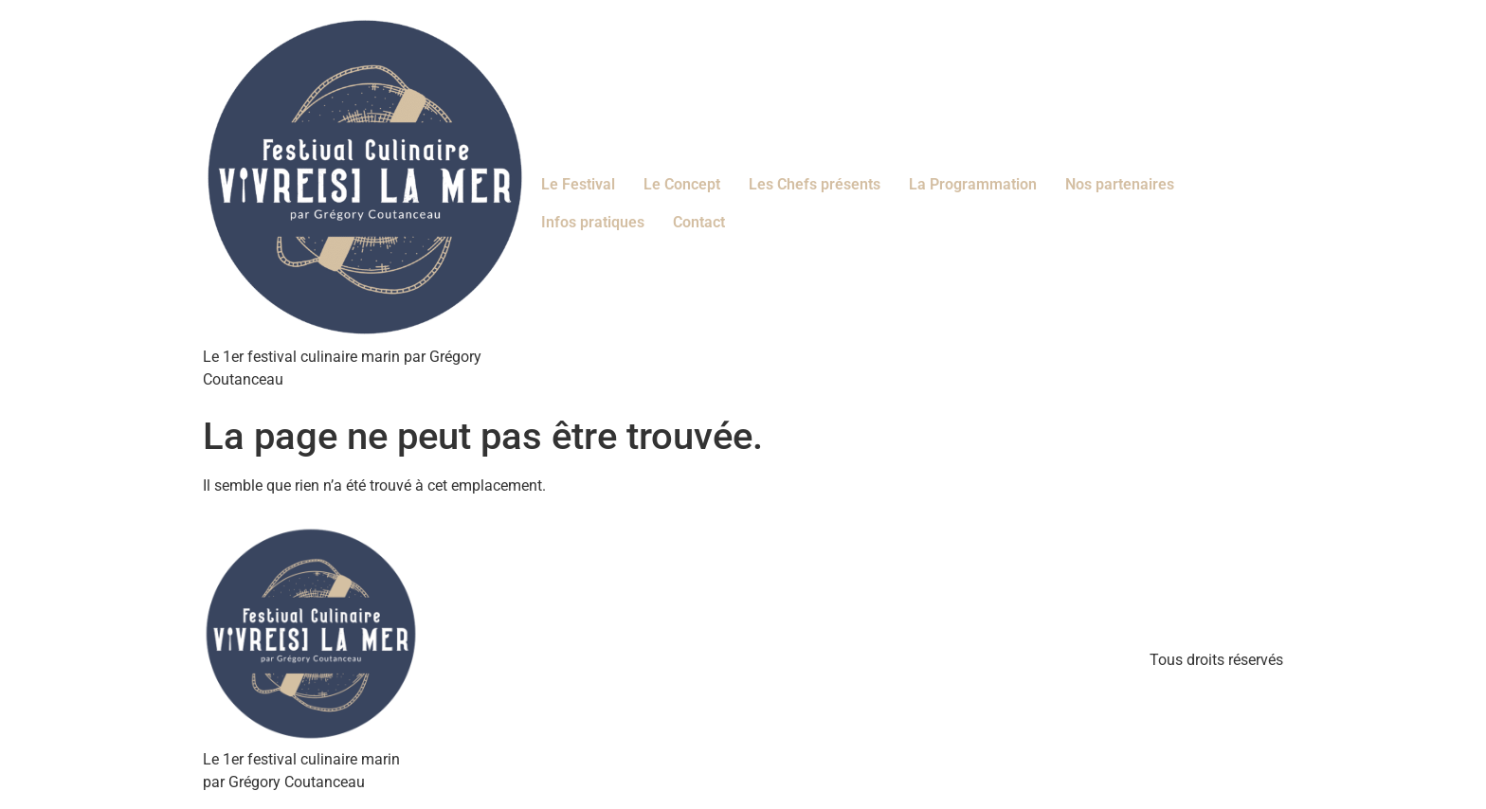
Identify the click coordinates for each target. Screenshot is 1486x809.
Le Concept (681, 184)
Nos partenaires (1119, 184)
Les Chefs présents (814, 184)
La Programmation (973, 184)
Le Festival (578, 184)
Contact (699, 222)
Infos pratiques (592, 222)
